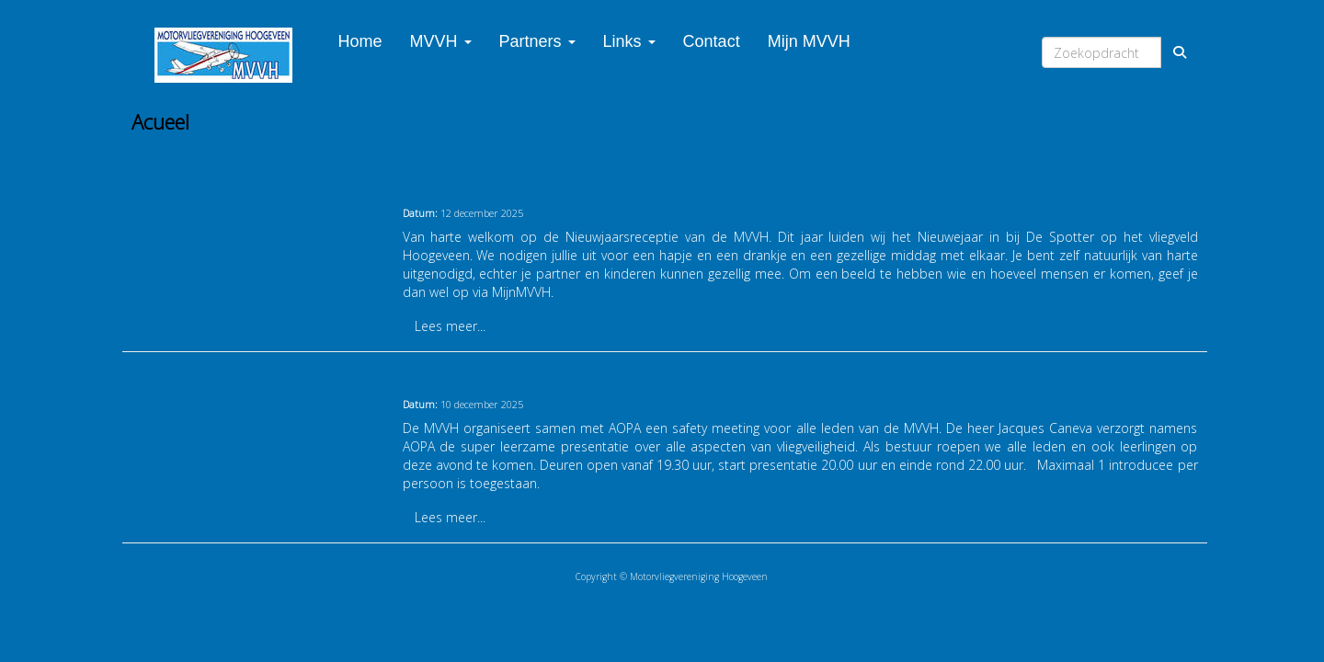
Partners (537, 41)
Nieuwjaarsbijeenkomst (488, 187)
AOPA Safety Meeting (481, 379)
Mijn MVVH (809, 41)
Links (629, 41)
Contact (711, 41)
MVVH (441, 41)
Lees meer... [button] (450, 326)
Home (360, 41)
